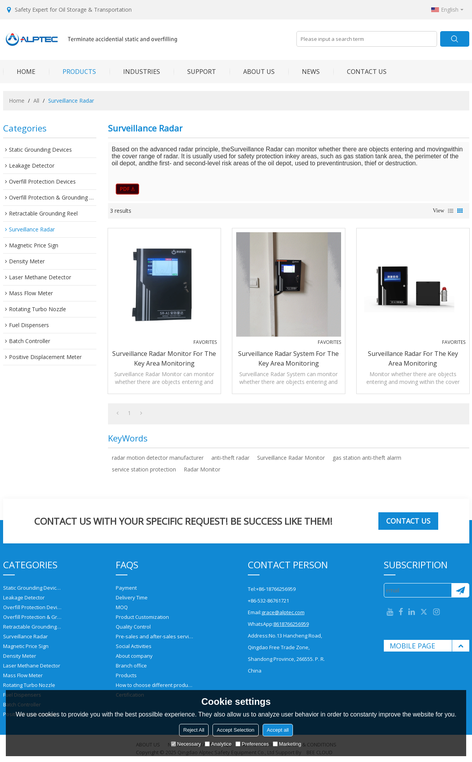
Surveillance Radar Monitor (291, 457)
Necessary (186, 744)
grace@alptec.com (283, 612)
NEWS (304, 71)
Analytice (218, 744)
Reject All (193, 730)
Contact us (408, 521)
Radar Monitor (202, 469)
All (36, 100)
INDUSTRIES (135, 71)
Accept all (278, 730)
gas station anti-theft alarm (367, 457)
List (450, 211)
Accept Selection (235, 730)
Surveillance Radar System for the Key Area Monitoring (288, 358)
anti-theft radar (230, 457)
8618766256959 (291, 623)
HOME (19, 71)
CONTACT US (360, 71)
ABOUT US (252, 71)
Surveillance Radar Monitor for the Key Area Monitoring (164, 358)
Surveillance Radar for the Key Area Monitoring (413, 358)
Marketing (287, 744)
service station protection (144, 469)
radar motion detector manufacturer (158, 457)
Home (16, 100)
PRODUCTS (72, 71)
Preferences (252, 744)
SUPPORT (195, 71)
